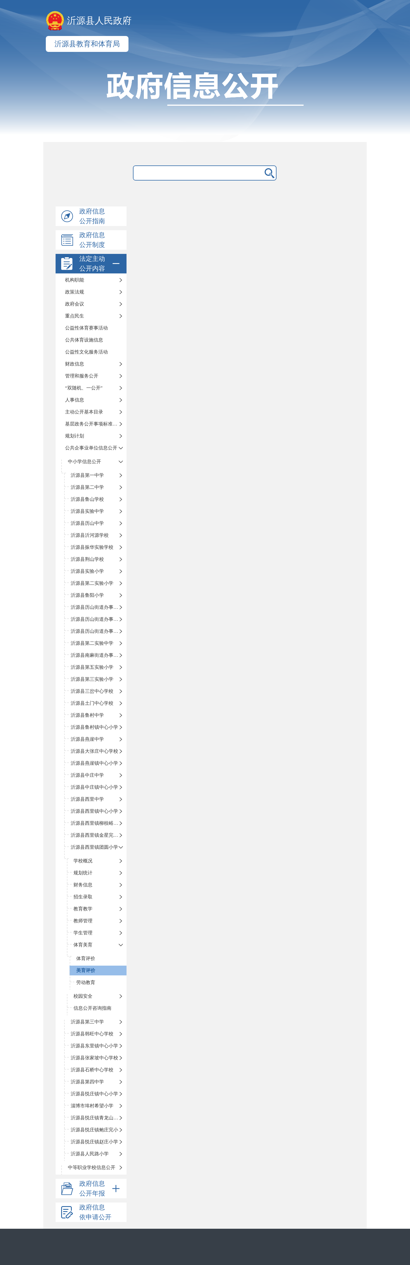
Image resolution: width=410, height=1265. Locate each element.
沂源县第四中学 (87, 1081)
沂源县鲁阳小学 (87, 595)
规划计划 (74, 436)
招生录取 (82, 897)
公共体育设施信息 (84, 340)
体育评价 (85, 958)
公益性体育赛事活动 (86, 328)
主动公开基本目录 (84, 412)
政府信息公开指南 (92, 216)
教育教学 (82, 909)
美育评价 (85, 970)
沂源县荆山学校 (87, 559)
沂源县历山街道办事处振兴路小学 (99, 607)
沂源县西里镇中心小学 (94, 811)
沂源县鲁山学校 (87, 499)
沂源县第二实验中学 (92, 643)
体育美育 (82, 944)
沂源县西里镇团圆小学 (94, 847)
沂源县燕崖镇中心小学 (94, 763)
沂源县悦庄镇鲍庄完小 (94, 1129)
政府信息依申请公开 (95, 1212)
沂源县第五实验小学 (92, 667)
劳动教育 (85, 982)
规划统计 (82, 873)
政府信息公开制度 (92, 240)
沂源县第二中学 (87, 487)
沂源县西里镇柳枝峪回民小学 (99, 823)
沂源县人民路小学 (90, 1153)
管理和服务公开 (81, 376)
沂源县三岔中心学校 (92, 691)
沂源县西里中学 (87, 799)
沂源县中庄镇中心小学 (94, 787)
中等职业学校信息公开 (91, 1167)
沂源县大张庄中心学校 (94, 751)
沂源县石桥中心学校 (92, 1069)
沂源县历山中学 (87, 523)
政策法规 (74, 292)
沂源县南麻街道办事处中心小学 (99, 655)
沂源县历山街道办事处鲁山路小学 (99, 631)
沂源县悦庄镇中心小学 (94, 1093)
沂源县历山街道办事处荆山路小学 (99, 619)
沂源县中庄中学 (87, 775)
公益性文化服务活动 (86, 352)
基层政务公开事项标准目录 (93, 424)
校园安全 (82, 996)
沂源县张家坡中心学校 (94, 1057)
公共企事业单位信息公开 (91, 448)
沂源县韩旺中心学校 (92, 1033)
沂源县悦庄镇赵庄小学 (94, 1141)
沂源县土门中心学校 (92, 703)
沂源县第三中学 (87, 1021)
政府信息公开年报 (100, 1188)
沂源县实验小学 (87, 571)
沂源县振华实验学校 (92, 547)
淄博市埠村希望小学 (92, 1105)
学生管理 (82, 932)
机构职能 (74, 280)
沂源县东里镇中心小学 (94, 1045)
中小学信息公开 (84, 461)
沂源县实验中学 (87, 511)
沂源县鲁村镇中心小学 (94, 727)
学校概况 (82, 861)
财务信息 (82, 885)
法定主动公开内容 (100, 263)
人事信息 (74, 400)
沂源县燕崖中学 (87, 739)
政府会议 (74, 304)
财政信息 (74, 364)
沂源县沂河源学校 (90, 535)
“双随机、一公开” (83, 388)
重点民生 (74, 316)
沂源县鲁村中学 (87, 715)
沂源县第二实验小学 (92, 583)
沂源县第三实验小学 (92, 679)
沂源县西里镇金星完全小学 (99, 835)
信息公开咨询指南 (92, 1008)
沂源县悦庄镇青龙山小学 (97, 1117)
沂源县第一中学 (87, 475)
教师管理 (82, 921)
